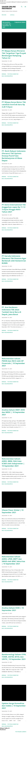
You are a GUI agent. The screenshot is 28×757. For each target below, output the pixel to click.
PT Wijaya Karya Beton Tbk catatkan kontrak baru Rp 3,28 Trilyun (14, 104)
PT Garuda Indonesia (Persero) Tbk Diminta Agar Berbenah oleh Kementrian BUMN (14, 259)
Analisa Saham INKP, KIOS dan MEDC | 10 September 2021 (13, 412)
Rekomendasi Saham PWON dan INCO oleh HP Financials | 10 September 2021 (13, 362)
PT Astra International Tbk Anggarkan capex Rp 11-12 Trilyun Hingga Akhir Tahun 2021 (14, 208)
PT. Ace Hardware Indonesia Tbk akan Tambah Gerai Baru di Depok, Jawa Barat (11, 311)
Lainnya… (12, 14)
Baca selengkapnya (7, 76)
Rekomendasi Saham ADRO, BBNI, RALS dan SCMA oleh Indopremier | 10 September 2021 (13, 462)
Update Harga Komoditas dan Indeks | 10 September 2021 (14, 705)
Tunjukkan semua (19, 22)
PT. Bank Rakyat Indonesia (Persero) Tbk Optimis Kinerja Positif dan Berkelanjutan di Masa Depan (13, 156)
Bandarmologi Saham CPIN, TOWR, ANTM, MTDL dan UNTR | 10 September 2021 (14, 656)
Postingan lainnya (20, 731)
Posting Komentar (12, 74)
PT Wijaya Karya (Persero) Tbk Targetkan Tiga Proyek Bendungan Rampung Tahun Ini (14, 54)
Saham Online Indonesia (9, 7)
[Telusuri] (22, 7)
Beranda (4, 14)
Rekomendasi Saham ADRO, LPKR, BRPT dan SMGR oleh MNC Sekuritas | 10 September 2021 (13, 560)
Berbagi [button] (4, 74)
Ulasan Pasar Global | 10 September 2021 (12, 511)
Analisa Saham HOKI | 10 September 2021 (13, 609)
